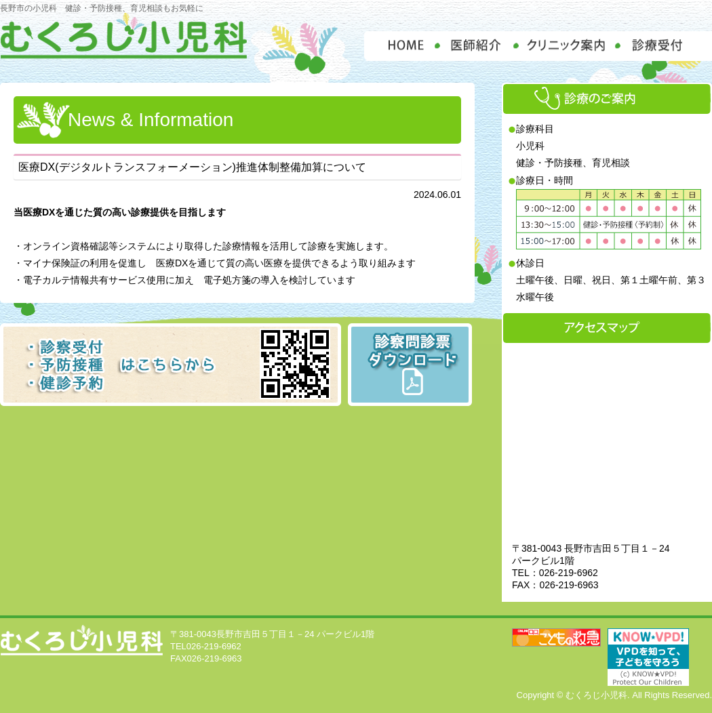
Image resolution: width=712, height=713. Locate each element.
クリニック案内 (567, 46)
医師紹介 (476, 46)
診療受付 (665, 46)
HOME (400, 46)
